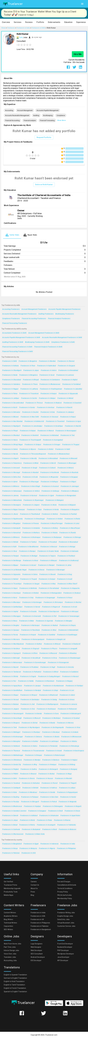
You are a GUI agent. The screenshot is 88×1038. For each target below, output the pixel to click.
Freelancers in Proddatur (29, 667)
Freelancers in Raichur (73, 602)
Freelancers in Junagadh (68, 649)
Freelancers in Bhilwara (11, 537)
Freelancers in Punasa (30, 523)
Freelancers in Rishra (27, 825)
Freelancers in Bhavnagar (67, 463)
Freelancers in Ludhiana (29, 389)
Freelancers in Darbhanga (11, 560)
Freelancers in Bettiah (30, 788)
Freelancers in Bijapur (10, 565)
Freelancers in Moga (64, 774)
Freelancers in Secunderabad (13, 403)
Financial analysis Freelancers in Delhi (48, 347)
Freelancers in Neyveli (10, 667)
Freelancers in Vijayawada (68, 394)
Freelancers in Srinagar (52, 444)
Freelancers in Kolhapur (49, 482)
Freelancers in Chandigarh (12, 370)
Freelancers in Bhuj (29, 764)
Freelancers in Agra (73, 421)
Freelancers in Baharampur (12, 662)
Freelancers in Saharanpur (12, 491)
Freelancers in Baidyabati (31, 829)
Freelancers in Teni (67, 435)
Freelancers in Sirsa (49, 658)
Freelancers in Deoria (26, 778)
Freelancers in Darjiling (11, 797)
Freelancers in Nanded (30, 472)
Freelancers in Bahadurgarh (70, 713)
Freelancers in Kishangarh (48, 769)
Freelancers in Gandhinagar (67, 635)
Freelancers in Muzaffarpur (69, 528)
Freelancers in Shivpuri (29, 695)
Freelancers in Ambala (70, 732)
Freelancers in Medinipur (51, 718)
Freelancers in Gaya (34, 509)
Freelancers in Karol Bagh (30, 486)
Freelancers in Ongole (28, 676)
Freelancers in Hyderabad (46, 366)
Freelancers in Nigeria (46, 848)
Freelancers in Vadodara (11, 384)
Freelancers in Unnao (66, 699)
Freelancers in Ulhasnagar (29, 482)
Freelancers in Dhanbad (11, 435)
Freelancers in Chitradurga (69, 746)
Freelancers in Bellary (49, 528)
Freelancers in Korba (51, 509)
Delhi (21, 37)
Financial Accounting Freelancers (33, 318)
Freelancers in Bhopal (30, 380)
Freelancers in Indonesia (49, 844)
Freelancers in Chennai (66, 361)
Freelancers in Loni (66, 690)
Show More (61, 120)
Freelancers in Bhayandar (49, 477)
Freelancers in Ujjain (46, 495)
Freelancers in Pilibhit (10, 774)
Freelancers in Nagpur (10, 389)
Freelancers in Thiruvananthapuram (32, 454)
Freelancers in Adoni (67, 695)
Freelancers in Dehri (9, 778)
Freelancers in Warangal (11, 472)
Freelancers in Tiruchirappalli (30, 440)
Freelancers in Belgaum (67, 505)
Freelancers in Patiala (49, 533)
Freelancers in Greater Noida (48, 551)
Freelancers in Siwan (72, 811)
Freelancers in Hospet (27, 635)
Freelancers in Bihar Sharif (67, 584)
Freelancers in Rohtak (10, 542)
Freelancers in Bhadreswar (12, 806)
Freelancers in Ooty (26, 598)
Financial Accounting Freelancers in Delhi (17, 347)
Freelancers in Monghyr (63, 621)
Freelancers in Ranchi (64, 407)
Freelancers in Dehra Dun (11, 477)
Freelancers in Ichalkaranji (68, 560)
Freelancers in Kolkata (10, 366)
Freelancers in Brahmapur (31, 537)
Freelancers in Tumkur (28, 542)
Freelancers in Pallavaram (67, 709)
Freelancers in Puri (9, 681)
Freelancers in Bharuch (32, 718)
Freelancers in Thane (30, 384)
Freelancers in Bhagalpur (11, 523)
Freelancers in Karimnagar (32, 602)
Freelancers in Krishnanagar (12, 737)
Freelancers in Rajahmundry (12, 519)
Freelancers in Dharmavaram (13, 834)
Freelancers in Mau (48, 584)
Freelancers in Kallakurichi (34, 421)
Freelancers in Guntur (27, 407)
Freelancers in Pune (28, 366)
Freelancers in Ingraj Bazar (12, 686)
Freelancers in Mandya (32, 760)
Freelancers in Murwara (11, 639)
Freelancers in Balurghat (11, 741)
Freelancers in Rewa (10, 621)
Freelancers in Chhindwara (12, 760)
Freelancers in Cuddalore (69, 672)
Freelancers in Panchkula (30, 630)
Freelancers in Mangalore (70, 509)
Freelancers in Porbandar (48, 746)
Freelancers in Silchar (29, 723)
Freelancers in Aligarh (10, 458)
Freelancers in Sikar (49, 630)
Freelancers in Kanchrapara (73, 751)
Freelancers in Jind (27, 704)
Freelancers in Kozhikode (49, 472)
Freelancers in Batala (51, 737)
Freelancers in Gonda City (11, 764)
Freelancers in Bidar (26, 621)
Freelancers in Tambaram (11, 672)
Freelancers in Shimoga (72, 537)
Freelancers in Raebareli (71, 644)
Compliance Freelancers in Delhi (63, 342)
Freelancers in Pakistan (11, 853)
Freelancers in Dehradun (11, 412)
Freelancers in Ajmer (10, 482)
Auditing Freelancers (46, 314)
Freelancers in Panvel (49, 783)
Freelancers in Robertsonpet (54, 755)
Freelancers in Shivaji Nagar (12, 444)
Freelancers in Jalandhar (73, 389)
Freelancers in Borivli (48, 463)
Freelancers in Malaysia (28, 848)
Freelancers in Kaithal (30, 741)
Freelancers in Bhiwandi (68, 458)
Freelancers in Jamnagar (69, 486)
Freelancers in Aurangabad (52, 440)
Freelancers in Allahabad (49, 435)
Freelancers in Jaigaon (10, 709)
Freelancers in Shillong (67, 764)
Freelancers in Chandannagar (69, 658)
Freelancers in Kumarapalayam (33, 639)
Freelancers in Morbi (27, 820)
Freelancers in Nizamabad (68, 542)
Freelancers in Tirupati (28, 579)
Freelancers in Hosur (65, 598)
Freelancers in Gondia (47, 792)
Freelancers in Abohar (46, 774)
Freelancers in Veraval (10, 699)
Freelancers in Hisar (9, 551)
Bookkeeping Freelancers (64, 314)
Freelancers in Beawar (28, 774)
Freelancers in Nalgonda (67, 802)
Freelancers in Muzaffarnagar (51, 523)
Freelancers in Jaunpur (32, 686)
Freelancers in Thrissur (34, 403)
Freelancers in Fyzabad (71, 718)
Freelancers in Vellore (31, 491)
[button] (6, 22)
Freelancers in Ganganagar (45, 598)
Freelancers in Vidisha (68, 741)
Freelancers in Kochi (10, 407)
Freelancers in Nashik (72, 426)
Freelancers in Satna (30, 574)
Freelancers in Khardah (63, 778)
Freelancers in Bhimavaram (71, 737)
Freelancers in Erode (30, 477)
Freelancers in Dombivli (30, 435)
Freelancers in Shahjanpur (52, 537)
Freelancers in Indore (48, 370)
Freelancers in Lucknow (65, 375)
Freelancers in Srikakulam (49, 815)
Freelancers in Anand (53, 751)
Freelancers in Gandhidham (12, 690)
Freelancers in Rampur (27, 551)
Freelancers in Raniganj (68, 769)
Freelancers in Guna (51, 713)
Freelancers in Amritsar (45, 407)
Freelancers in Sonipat (47, 579)
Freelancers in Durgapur (69, 477)
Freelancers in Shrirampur (53, 602)
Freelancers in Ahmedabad (68, 370)
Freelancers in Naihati (10, 579)
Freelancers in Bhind (50, 672)
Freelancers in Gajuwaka (11, 574)
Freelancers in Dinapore (11, 723)
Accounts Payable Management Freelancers (64, 309)
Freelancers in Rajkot (69, 380)
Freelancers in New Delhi (29, 417)
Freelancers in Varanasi (49, 417)
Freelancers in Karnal (32, 607)
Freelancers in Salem (10, 449)
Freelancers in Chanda (67, 533)
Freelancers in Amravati (11, 468)
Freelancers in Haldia (25, 681)
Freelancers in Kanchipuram (49, 611)
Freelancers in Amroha (65, 667)
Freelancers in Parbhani (66, 556)
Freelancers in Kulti (9, 547)
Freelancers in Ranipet (46, 565)
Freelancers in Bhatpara (69, 491)
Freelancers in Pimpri (10, 431)
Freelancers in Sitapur (10, 695)
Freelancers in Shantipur (31, 732)
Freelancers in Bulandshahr (68, 630)
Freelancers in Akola (49, 505)
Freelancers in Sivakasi (72, 593)
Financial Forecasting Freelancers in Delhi (17, 351)
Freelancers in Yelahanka (66, 825)
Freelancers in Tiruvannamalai (33, 751)
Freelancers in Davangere (11, 505)
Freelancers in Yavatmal (11, 783)
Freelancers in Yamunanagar (69, 616)
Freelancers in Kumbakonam (53, 686)
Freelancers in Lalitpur (67, 788)
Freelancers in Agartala (44, 621)
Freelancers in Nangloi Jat (56, 639)
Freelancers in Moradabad (48, 458)
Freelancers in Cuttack (47, 468)
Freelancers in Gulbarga (50, 491)
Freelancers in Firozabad (47, 542)
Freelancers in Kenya (10, 848)
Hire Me (78, 54)
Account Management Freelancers (34, 309)
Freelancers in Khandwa (67, 653)
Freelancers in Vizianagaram (58, 662)
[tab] (12, 235)
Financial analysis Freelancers (59, 318)
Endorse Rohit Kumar (44, 184)
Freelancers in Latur (72, 523)
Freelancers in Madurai (53, 403)
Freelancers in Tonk (9, 727)
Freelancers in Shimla (10, 676)
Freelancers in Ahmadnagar (34, 519)
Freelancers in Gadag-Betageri (49, 676)
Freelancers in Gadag (49, 699)
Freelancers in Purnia (10, 635)
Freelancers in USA (28, 853)
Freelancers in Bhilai (31, 463)
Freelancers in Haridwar (11, 649)
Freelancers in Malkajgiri (11, 732)
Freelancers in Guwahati (72, 403)
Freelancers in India (67, 844)
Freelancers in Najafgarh (11, 426)
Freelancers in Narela (10, 454)
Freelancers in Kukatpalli (11, 528)
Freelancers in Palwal (48, 802)
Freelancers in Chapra (67, 625)
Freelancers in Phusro (49, 649)
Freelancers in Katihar (33, 644)
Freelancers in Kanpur (48, 394)
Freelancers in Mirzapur (69, 611)
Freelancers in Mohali (65, 398)
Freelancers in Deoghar (11, 625)
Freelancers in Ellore (30, 653)
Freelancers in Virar (73, 727)
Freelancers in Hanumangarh (13, 713)
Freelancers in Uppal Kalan (70, 815)
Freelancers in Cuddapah (11, 788)
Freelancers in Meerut (45, 431)
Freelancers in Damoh (10, 815)
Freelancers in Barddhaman (28, 547)
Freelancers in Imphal (10, 611)
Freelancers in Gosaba (28, 611)
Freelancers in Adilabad (29, 815)
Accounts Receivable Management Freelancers (19, 314)
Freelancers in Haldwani (11, 746)
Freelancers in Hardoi (68, 797)
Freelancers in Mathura (31, 533)
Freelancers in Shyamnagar (33, 500)
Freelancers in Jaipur (31, 370)
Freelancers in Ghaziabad (11, 380)
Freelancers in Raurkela (69, 472)
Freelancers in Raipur (68, 417)
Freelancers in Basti (49, 829)
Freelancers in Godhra (28, 769)
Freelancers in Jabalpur (65, 412)
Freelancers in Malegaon (54, 500)
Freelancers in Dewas (36, 570)
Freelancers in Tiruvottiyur (12, 584)
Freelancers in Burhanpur (30, 625)
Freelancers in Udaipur (47, 398)
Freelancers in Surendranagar (34, 662)
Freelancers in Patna (10, 394)
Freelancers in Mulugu (67, 547)
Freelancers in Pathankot (32, 672)
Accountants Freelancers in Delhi (14, 333)
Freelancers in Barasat (48, 547)
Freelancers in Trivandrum (29, 394)
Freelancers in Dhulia (72, 519)
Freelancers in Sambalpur (30, 699)
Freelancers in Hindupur (47, 764)
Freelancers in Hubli (62, 449)
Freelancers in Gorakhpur (53, 426)
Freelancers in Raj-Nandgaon (29, 727)
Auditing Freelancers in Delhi (13, 342)
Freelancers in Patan (44, 820)
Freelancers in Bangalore (27, 361)
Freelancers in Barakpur (51, 732)
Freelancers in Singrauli (30, 649)
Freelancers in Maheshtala (12, 500)
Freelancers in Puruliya (11, 802)
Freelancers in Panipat (10, 556)
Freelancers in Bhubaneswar (50, 384)
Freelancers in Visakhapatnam (50, 389)
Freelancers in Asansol (50, 486)
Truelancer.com (51, 1035)
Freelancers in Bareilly (28, 458)
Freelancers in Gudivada (11, 829)
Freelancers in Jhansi (10, 514)
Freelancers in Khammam (45, 681)
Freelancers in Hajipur (69, 760)
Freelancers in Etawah (47, 574)
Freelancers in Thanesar (11, 751)
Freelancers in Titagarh (68, 783)
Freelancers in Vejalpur (32, 806)
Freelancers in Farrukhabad (48, 588)
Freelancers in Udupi (50, 690)
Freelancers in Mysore (27, 449)
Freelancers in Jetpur (10, 820)
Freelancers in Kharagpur (11, 616)
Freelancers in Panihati (68, 514)
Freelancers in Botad (10, 825)
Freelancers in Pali (49, 616)
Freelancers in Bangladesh (12, 844)
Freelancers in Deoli (55, 811)
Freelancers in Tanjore (47, 556)
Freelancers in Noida (10, 375)
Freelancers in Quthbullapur (12, 607)
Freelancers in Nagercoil (50, 607)
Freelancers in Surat (47, 375)
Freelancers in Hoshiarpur (46, 709)
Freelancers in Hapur (10, 588)
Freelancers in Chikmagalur (52, 806)
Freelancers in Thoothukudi (29, 514)
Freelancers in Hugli (47, 667)
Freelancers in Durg (64, 574)
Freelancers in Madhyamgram (47, 704)
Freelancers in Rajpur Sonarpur (13, 509)
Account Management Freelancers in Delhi (44, 333)
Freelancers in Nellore (49, 514)
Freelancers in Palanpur (29, 797)
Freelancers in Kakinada (69, 551)
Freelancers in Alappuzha (70, 588)
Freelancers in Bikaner (10, 417)
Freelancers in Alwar (30, 560)
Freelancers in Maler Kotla (35, 834)
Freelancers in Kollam (54, 519)
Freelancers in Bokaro (65, 468)
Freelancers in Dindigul (29, 556)
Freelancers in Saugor (31, 584)
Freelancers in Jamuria (68, 704)
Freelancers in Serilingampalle (52, 727)
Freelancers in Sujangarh (11, 653)
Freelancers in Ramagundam (51, 593)
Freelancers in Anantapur (11, 593)
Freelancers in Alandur (33, 713)
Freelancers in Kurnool (28, 495)
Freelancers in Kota (47, 412)
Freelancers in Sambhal (46, 635)
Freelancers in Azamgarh (46, 825)
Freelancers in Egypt (31, 844)
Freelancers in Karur (10, 598)
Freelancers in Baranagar (55, 570)
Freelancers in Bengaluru (28, 375)
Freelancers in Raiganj (64, 681)
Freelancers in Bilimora (11, 486)
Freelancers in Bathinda (28, 588)
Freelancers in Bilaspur (48, 560)
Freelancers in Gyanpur (11, 630)
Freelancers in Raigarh (73, 806)
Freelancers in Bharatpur (11, 602)
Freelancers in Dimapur (34, 755)
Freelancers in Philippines (66, 848)
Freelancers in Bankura (51, 760)
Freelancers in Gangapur (37, 811)
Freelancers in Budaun (10, 704)
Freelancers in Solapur (33, 444)
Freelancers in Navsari (70, 676)
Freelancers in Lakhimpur (49, 741)
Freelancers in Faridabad (71, 384)
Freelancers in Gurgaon (66, 366)
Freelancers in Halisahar (30, 783)
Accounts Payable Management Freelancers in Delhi (21, 337)
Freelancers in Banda (47, 723)
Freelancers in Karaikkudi (31, 658)
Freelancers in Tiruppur (71, 444)
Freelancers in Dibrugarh (30, 802)
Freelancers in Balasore (67, 829)
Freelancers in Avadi (64, 579)
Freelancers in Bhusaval (48, 653)
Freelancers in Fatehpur (74, 686)
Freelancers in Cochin (28, 398)
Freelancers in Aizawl (28, 565)
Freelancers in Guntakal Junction (14, 811)
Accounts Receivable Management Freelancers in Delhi (61, 337)
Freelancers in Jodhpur (11, 398)
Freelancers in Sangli (29, 468)
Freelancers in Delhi (9, 361)
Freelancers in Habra (29, 746)
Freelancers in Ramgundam (65, 495)
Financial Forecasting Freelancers (14, 323)
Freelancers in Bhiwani (52, 644)
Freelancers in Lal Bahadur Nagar (14, 570)
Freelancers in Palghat (10, 769)
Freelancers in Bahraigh (11, 658)
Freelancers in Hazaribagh (12, 718)
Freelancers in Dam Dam (49, 797)
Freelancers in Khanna (62, 820)
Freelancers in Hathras (48, 788)
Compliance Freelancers (11, 318)
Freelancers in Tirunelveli (55, 421)
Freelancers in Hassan (44, 778)
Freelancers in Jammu (10, 495)
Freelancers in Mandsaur (28, 792)
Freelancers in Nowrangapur (66, 431)
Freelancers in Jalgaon (31, 505)
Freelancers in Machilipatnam (13, 644)
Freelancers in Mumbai (47, 361)
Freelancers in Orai (27, 709)
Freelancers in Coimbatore (50, 380)
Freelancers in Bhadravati (48, 695)
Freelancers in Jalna (64, 565)
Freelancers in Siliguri (68, 482)
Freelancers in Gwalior (30, 412)
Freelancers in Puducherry (12, 463)
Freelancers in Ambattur (31, 528)
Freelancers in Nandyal (32, 690)
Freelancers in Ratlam (30, 593)
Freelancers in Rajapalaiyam (67, 792)
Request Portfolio (44, 137)
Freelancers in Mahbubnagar (13, 755)
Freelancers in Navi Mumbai (12, 421)
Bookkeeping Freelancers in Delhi (37, 342)
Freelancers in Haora (10, 440)
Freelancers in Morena (65, 723)
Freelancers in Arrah (69, 607)
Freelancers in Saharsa (33, 737)
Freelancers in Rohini (45, 449)
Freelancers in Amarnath (31, 616)
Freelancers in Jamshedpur (32, 426)
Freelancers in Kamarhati (11, 533)
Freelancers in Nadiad (49, 625)
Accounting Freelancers (11, 309)
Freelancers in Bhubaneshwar (58, 454)
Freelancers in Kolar (9, 792)
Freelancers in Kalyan (27, 431)
